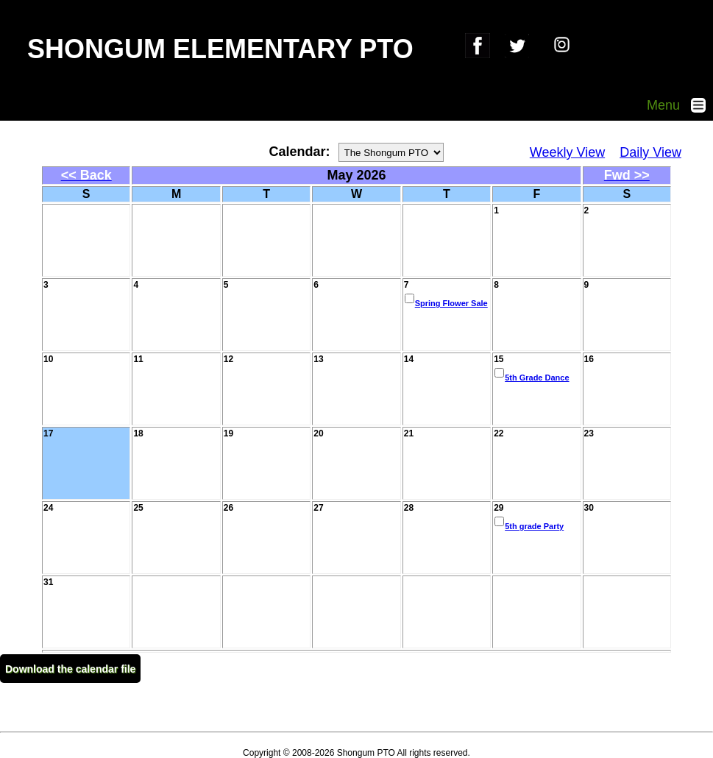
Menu (680, 105)
